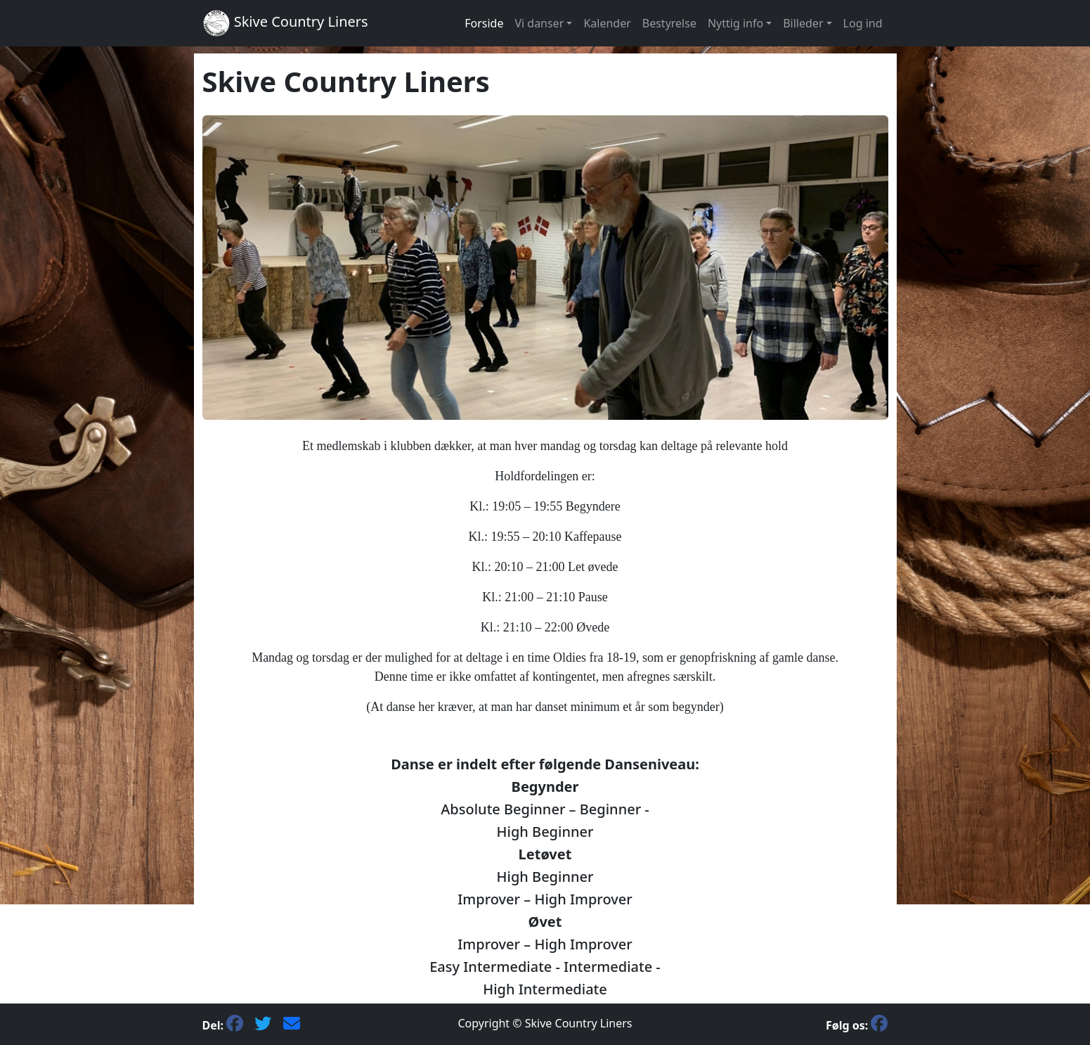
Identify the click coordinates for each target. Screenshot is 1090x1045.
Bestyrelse (669, 23)
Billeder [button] (803, 23)
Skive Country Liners (285, 23)
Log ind (863, 23)
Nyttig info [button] (735, 23)
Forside (484, 23)
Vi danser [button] (539, 23)
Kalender (606, 23)
